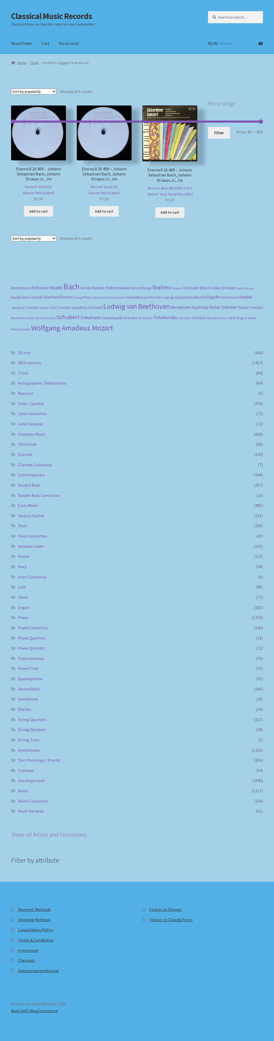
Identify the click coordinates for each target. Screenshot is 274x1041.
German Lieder (31, 546)
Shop (35, 62)
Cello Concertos (32, 413)
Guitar (23, 556)
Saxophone (28, 699)
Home (21, 62)
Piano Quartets (32, 638)
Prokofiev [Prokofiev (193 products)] (256, 307)
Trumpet (26, 770)
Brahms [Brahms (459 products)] (161, 287)
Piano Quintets (31, 648)
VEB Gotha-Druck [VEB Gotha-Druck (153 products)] (216, 318)
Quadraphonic (30, 678)
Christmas (27, 444)
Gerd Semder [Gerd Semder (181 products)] (115, 297)
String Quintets (32, 729)
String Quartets (32, 719)
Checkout (26, 960)
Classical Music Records (51, 16)
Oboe (23, 597)
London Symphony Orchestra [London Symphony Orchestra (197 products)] (81, 307)
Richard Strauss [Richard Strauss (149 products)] (45, 318)
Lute (22, 586)
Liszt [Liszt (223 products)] (54, 307)
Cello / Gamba (31, 403)
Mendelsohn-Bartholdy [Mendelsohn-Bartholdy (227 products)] (190, 307)
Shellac (24, 709)
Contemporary (31, 474)
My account (69, 43)
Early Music (28, 505)
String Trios (28, 739)
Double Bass (29, 485)
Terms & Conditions (36, 940)
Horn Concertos (32, 576)
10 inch (24, 352)
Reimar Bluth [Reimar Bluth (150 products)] (27, 318)
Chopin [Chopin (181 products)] (177, 288)
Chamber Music (31, 434)
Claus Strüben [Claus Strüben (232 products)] (224, 287)
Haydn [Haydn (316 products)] (213, 297)
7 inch (23, 373)
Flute (22, 525)
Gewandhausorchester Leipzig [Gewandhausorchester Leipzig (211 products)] (149, 297)
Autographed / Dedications (42, 383)
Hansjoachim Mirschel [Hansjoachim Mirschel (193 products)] (190, 297)
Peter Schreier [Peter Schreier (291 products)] (223, 307)
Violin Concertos (33, 801)
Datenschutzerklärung (38, 970)
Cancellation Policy (35, 929)
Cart (46, 43)
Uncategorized (31, 780)
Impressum (28, 950)
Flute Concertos (32, 536)
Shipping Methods (34, 919)
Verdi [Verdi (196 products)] (231, 318)
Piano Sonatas (31, 658)
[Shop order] (33, 91)
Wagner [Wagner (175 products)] (241, 318)
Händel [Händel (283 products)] (245, 297)
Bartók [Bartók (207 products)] (85, 288)
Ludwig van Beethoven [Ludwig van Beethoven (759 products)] (136, 306)
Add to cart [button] (38, 211)
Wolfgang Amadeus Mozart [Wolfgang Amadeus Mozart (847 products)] (72, 328)
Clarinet (25, 454)
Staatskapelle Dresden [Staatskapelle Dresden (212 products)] (119, 317)
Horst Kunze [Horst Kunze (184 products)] (229, 297)
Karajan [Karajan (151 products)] (44, 308)
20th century (29, 362)
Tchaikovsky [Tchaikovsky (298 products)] (165, 317)
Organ (23, 607)
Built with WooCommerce (34, 1010)
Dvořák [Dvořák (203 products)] (36, 297)
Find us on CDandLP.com (171, 919)
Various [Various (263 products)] (198, 317)
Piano (23, 617)
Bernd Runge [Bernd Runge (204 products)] (142, 288)
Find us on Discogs (165, 909)
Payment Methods (34, 909)
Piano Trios (28, 668)
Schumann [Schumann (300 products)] (90, 317)
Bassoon (25, 393)
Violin (23, 790)
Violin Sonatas (31, 811)
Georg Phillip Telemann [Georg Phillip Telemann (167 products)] (90, 297)
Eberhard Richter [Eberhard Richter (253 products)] (58, 297)
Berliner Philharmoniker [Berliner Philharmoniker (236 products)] (111, 287)
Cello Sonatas (30, 423)
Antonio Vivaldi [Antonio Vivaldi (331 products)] (47, 288)
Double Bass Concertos (39, 495)
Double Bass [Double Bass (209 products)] (21, 297)
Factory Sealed (31, 515)
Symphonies (29, 750)
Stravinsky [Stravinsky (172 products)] (145, 318)
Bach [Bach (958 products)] (71, 286)
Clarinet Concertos (35, 464)
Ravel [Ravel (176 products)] (14, 318)
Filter (219, 132)
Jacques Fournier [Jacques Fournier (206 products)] (25, 307)
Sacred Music (29, 689)
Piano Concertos (33, 627)
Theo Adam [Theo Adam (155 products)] (184, 318)
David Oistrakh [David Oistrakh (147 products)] (245, 288)
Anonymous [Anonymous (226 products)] (20, 287)
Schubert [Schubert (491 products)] (68, 317)
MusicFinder (21, 43)
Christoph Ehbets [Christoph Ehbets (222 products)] (197, 287)
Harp (22, 566)
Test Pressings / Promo (39, 760)
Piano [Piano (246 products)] (243, 307)
